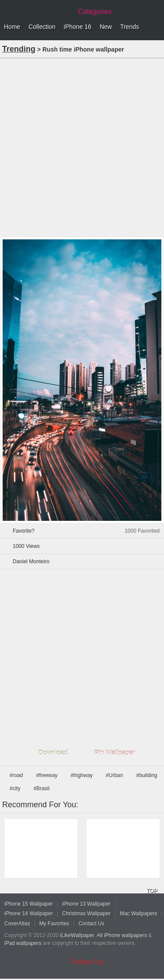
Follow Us (87, 962)
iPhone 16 (77, 26)
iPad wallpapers (23, 943)
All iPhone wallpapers (122, 935)
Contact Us (91, 924)
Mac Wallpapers (138, 913)
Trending (18, 49)
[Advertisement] (82, 147)
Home (12, 26)
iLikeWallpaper (77, 935)
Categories (95, 11)
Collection (41, 26)
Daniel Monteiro (31, 561)
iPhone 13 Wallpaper (86, 904)
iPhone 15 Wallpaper (28, 904)
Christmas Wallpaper (86, 913)
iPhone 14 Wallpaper (28, 913)
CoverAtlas (17, 924)
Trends (129, 26)
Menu (155, 27)
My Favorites (54, 924)
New (106, 26)
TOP (152, 891)
